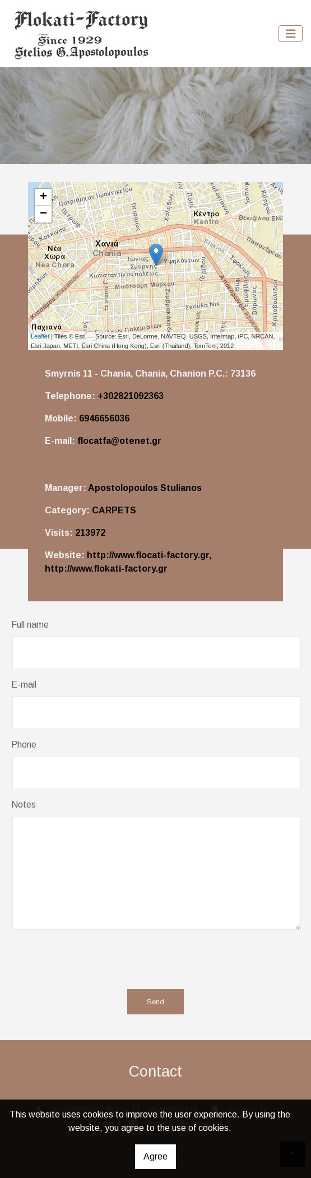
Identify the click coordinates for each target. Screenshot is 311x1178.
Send (155, 1001)
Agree (155, 1156)
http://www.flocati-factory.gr (148, 555)
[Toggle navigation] (290, 34)
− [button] (43, 214)
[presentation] (150, 959)
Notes (23, 804)
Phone (23, 744)
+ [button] (43, 197)
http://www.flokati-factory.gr (106, 568)
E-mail (23, 684)
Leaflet (40, 336)
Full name (30, 624)
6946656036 (104, 418)
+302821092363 (131, 396)
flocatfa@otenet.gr (119, 441)
